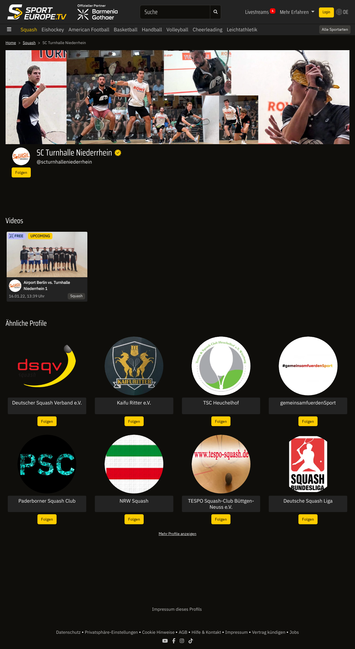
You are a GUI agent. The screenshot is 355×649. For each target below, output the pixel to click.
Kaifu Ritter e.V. (134, 403)
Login (326, 12)
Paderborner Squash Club (46, 501)
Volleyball (177, 29)
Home (11, 42)
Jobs (294, 632)
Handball (152, 29)
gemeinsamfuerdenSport (308, 403)
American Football (89, 29)
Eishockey (53, 29)
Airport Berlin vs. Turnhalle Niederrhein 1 (47, 285)
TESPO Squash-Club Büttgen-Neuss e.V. (221, 504)
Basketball (125, 29)
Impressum (237, 632)
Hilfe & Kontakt (207, 632)
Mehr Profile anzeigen (177, 533)
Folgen (21, 172)
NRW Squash (134, 501)
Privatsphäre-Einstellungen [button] (112, 632)
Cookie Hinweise (159, 632)
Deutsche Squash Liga (308, 501)
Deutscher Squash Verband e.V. (47, 403)
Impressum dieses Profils (177, 609)
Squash (29, 29)
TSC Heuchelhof (221, 403)
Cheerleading (207, 29)
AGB (183, 632)
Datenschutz (69, 632)
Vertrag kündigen (269, 632)
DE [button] (342, 11)
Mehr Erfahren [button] (295, 11)
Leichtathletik (242, 29)
